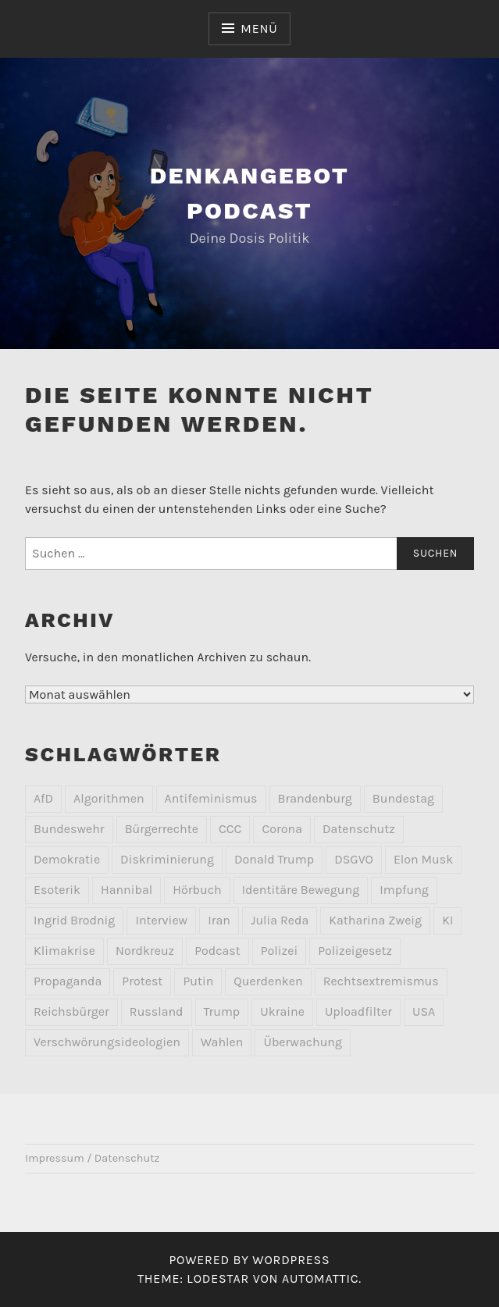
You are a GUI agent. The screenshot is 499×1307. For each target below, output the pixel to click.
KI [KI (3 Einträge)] (447, 920)
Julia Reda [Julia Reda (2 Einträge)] (279, 920)
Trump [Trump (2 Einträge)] (222, 1011)
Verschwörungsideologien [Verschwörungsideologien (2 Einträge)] (107, 1042)
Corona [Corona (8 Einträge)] (282, 828)
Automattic (320, 1278)
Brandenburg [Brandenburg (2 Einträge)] (315, 798)
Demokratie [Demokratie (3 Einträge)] (67, 859)
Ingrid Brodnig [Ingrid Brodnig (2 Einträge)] (74, 920)
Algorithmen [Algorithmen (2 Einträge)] (108, 798)
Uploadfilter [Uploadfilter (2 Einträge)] (358, 1011)
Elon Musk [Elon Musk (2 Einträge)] (423, 859)
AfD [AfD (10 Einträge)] (43, 798)
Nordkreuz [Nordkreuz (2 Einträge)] (145, 950)
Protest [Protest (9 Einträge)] (142, 981)
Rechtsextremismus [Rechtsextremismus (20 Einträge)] (381, 981)
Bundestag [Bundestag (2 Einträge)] (403, 798)
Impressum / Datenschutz (92, 1158)
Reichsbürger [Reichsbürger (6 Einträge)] (71, 1011)
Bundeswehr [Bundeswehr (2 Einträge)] (69, 828)
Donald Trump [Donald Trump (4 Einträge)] (274, 859)
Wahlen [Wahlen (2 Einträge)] (222, 1042)
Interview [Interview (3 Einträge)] (161, 920)
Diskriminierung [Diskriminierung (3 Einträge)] (167, 859)
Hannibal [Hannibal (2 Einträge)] (126, 889)
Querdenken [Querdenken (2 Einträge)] (267, 981)
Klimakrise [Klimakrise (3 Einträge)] (64, 950)
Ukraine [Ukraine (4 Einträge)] (282, 1011)
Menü (259, 28)
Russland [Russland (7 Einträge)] (157, 1011)
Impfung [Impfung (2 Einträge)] (404, 889)
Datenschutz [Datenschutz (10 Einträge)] (359, 828)
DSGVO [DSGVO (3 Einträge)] (353, 859)
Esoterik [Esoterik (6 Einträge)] (57, 889)
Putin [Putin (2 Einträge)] (198, 981)
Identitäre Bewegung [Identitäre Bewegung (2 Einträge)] (301, 889)
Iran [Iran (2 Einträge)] (219, 920)
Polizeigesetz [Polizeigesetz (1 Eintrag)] (355, 950)
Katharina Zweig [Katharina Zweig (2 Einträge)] (375, 920)
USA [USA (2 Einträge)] (423, 1011)
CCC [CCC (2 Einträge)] (230, 828)
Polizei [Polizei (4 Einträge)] (279, 950)
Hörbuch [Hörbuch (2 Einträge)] (197, 889)
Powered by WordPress (249, 1259)
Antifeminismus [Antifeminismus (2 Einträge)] (211, 798)
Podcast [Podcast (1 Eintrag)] (217, 950)
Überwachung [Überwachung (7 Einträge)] (302, 1042)
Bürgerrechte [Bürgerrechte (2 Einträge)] (161, 828)
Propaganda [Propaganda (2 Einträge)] (68, 981)
